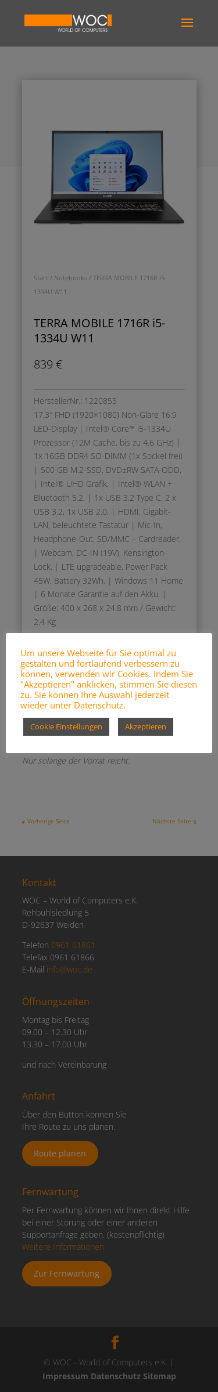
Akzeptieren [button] (145, 726)
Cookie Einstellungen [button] (66, 726)
